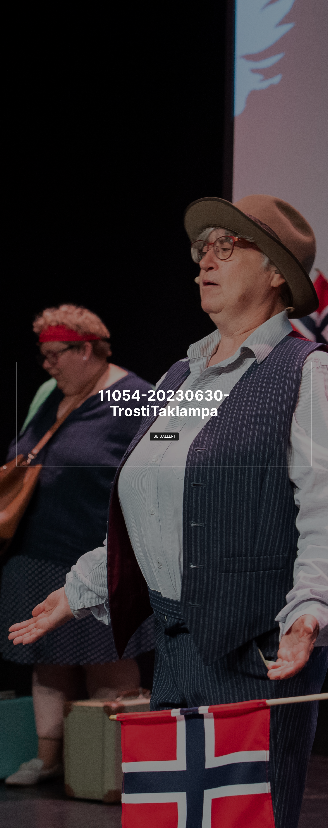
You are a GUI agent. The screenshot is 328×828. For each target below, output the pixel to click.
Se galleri (164, 436)
